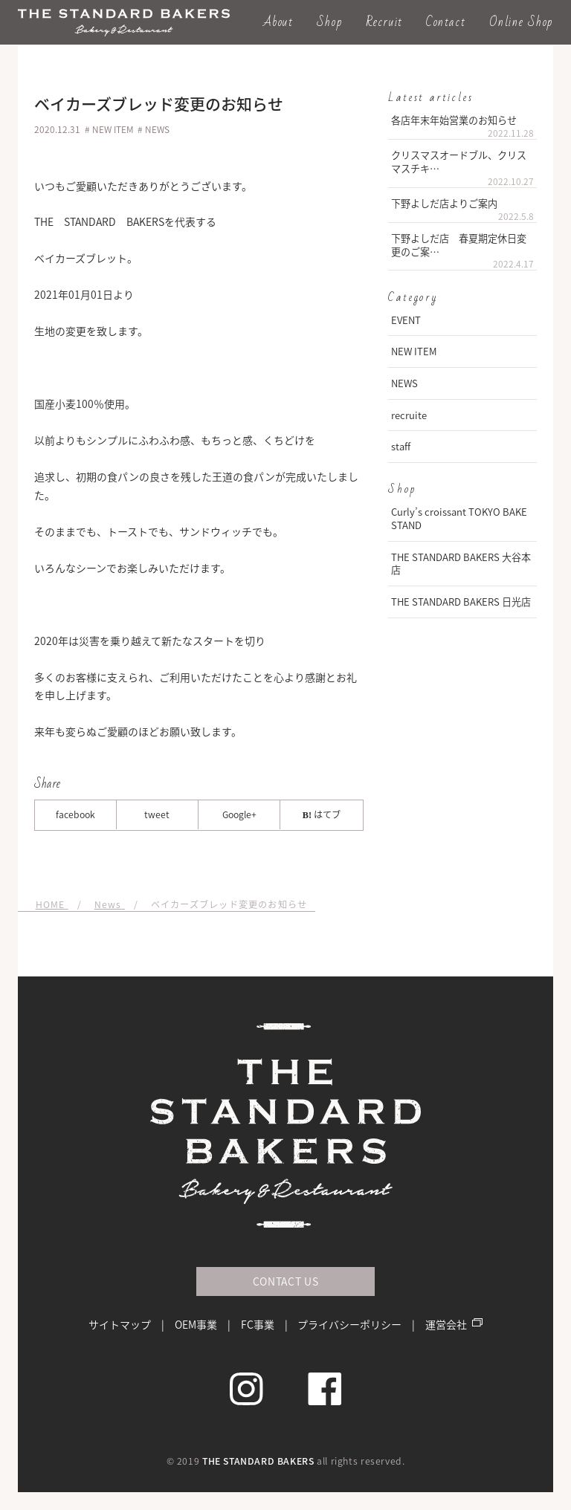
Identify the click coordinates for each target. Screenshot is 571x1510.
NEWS (404, 383)
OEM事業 (196, 1324)
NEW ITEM (414, 351)
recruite (409, 415)
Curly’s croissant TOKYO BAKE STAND (459, 518)
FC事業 (257, 1324)
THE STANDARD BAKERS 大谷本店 (461, 563)
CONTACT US (286, 1281)
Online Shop (521, 21)
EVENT (406, 320)
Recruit (384, 21)
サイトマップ (119, 1324)
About (278, 21)
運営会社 (446, 1324)
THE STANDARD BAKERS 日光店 (461, 601)
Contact (445, 21)
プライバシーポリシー (349, 1324)
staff (400, 446)
